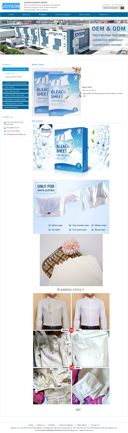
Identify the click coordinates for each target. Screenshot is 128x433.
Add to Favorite (118, 5)
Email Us (107, 5)
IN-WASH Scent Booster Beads (16, 83)
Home (11, 14)
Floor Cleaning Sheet (12, 91)
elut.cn (91, 430)
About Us (26, 14)
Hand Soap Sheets (11, 107)
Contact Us (103, 14)
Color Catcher (10, 87)
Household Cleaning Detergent (16, 69)
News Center (84, 14)
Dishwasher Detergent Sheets (15, 99)
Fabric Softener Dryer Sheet (14, 95)
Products (43, 14)
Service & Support (63, 14)
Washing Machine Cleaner (14, 103)
